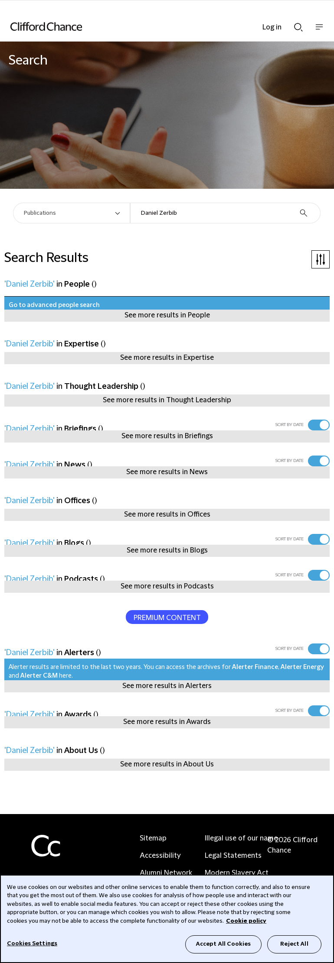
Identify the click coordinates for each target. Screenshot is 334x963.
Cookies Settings (32, 943)
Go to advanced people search (54, 305)
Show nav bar (319, 31)
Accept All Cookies (223, 943)
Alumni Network (166, 873)
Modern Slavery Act (237, 873)
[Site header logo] (154, 26)
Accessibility (160, 856)
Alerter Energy (302, 667)
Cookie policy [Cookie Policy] (246, 921)
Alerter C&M (39, 675)
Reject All (294, 943)
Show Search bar (298, 27)
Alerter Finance (255, 667)
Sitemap (153, 838)
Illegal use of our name (241, 838)
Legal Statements (233, 856)
